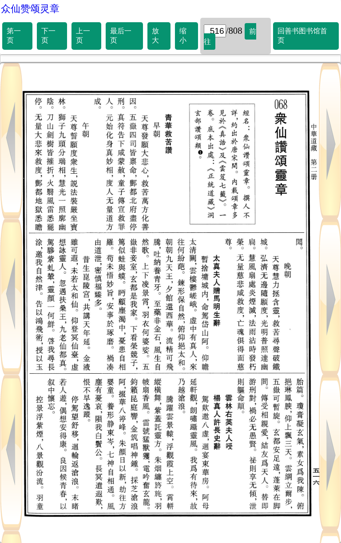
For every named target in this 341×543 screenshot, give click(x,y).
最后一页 (120, 35)
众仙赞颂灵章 (30, 8)
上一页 (83, 35)
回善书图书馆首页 (302, 35)
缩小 (182, 35)
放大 (155, 35)
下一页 (48, 35)
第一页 (14, 35)
